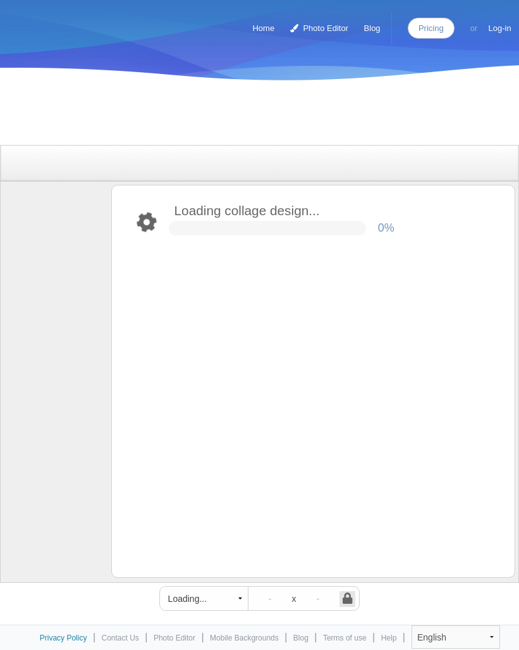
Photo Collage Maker (63, 22)
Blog (372, 28)
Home (263, 28)
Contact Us (120, 638)
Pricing (431, 28)
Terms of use (345, 638)
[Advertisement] (246, 115)
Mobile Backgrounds (244, 638)
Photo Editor (319, 28)
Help (389, 638)
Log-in (500, 28)
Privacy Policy (63, 638)
